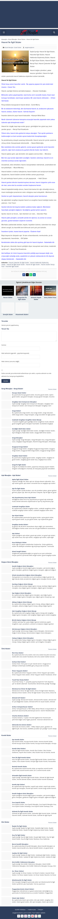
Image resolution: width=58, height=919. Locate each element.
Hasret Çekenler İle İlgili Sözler (19, 262)
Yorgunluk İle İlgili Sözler (22, 298)
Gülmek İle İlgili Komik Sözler (22, 811)
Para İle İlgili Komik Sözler (21, 757)
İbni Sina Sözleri (17, 653)
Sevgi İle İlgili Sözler (19, 465)
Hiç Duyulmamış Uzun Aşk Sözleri (24, 497)
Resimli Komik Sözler (19, 766)
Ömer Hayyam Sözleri (20, 671)
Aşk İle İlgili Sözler (18, 488)
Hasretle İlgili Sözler (12, 266)
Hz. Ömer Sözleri (18, 871)
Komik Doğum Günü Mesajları (22, 566)
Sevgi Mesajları (17, 438)
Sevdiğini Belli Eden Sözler (21, 429)
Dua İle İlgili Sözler (18, 835)
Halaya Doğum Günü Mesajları (23, 638)
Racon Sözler (8, 297)
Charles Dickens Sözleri (20, 716)
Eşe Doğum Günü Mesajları (21, 593)
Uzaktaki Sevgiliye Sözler (21, 506)
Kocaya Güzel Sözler (19, 393)
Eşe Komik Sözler (18, 739)
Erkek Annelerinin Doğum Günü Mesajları (27, 575)
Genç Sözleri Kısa (50, 297)
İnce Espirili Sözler (18, 802)
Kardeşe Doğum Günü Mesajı (22, 584)
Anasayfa (4, 39)
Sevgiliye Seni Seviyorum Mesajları (24, 402)
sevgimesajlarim (29, 47)
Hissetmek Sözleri (22, 314)
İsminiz (3, 345)
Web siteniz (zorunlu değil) (10, 361)
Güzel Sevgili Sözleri (19, 551)
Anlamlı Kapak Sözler (36, 298)
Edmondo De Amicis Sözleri (21, 725)
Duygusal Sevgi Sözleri (20, 447)
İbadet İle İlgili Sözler (19, 826)
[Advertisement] (29, 14)
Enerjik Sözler (8, 314)
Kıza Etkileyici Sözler (19, 542)
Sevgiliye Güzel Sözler (19, 456)
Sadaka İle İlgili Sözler (20, 853)
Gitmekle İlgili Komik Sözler (22, 775)
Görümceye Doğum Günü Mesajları (24, 629)
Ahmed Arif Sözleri (18, 698)
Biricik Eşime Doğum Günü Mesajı (24, 620)
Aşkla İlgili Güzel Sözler (20, 479)
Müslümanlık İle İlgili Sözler (22, 880)
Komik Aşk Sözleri (18, 784)
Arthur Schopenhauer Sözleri (22, 707)
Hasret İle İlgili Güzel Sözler (16, 264)
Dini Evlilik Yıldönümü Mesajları (23, 862)
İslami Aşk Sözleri (18, 898)
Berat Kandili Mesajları (20, 844)
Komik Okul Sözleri (19, 748)
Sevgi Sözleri (16, 411)
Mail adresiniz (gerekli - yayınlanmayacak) (15, 353)
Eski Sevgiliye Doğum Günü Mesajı (24, 611)
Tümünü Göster (52, 389)
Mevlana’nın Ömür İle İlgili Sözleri (24, 689)
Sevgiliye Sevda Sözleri (20, 524)
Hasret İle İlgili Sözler (33, 264)
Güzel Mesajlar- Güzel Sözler (16, 39)
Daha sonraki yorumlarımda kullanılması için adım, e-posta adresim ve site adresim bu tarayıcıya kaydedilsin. (26, 374)
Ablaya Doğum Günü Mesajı (22, 602)
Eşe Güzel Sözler (17, 515)
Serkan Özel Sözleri (19, 662)
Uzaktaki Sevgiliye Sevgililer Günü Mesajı (26, 420)
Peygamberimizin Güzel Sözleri (23, 889)
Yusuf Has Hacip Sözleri (20, 680)
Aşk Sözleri (16, 533)
